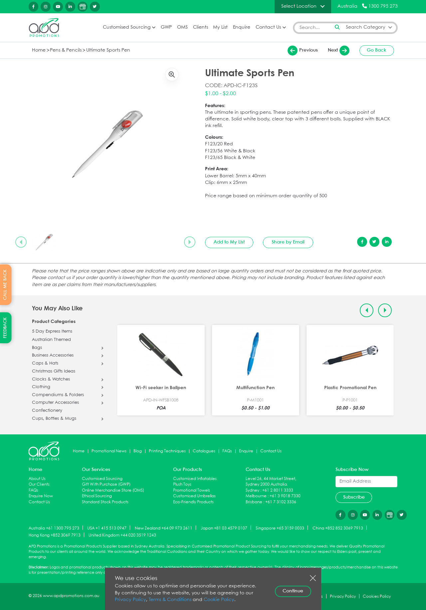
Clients (200, 27)
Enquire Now (41, 496)
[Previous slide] (21, 242)
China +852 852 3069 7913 (338, 528)
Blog (137, 451)
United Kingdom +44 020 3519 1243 (122, 535)
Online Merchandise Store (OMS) (113, 490)
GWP (166, 27)
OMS (182, 27)
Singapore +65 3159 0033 (280, 528)
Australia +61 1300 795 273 (54, 528)
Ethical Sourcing (97, 496)
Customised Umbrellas (194, 496)
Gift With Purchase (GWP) (106, 484)
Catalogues (204, 451)
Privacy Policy (130, 600)
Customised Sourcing (126, 27)
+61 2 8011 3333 (277, 490)
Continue (293, 591)
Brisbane (254, 502)
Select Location (299, 6)
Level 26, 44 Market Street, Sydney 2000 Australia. (271, 482)
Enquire (241, 27)
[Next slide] (189, 242)
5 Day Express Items (52, 332)
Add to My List (229, 242)
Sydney (252, 490)
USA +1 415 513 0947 (106, 528)
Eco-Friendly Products (193, 502)
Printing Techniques (167, 451)
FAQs (227, 451)
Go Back (376, 50)
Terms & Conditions (170, 600)
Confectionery (47, 411)
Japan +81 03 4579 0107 (224, 528)
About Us (37, 479)
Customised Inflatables (195, 479)
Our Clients (39, 484)
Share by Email (288, 242)
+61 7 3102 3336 (280, 502)
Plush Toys (182, 484)
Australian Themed (51, 340)
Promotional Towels (191, 490)
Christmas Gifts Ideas (53, 372)
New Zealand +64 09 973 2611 (163, 528)
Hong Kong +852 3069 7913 (55, 535)
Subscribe (354, 497)
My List (220, 27)
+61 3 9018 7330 (285, 496)
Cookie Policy (219, 600)
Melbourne (256, 496)
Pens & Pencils (66, 50)
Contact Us (268, 27)
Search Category (365, 27)
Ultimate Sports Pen (108, 50)
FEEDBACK (5, 327)
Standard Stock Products (105, 502)
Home (39, 50)
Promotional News (109, 451)
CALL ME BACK (5, 284)
